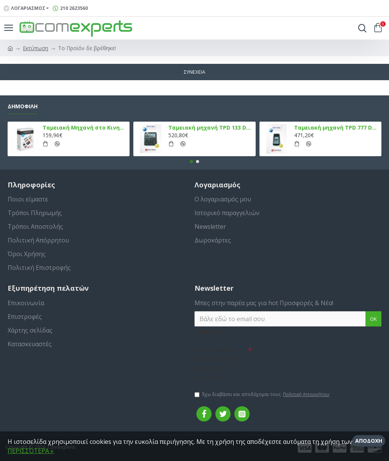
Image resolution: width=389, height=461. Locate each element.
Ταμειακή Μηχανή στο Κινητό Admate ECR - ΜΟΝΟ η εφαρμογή (85, 127)
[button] (191, 161)
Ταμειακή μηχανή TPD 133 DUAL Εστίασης (210, 127)
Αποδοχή (368, 440)
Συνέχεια (194, 71)
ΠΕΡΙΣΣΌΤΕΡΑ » (31, 451)
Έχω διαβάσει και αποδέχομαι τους (262, 394)
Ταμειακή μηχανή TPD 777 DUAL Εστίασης (336, 127)
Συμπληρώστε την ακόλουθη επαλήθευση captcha (215, 363)
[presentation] (304, 356)
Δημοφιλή (23, 106)
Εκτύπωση (35, 48)
